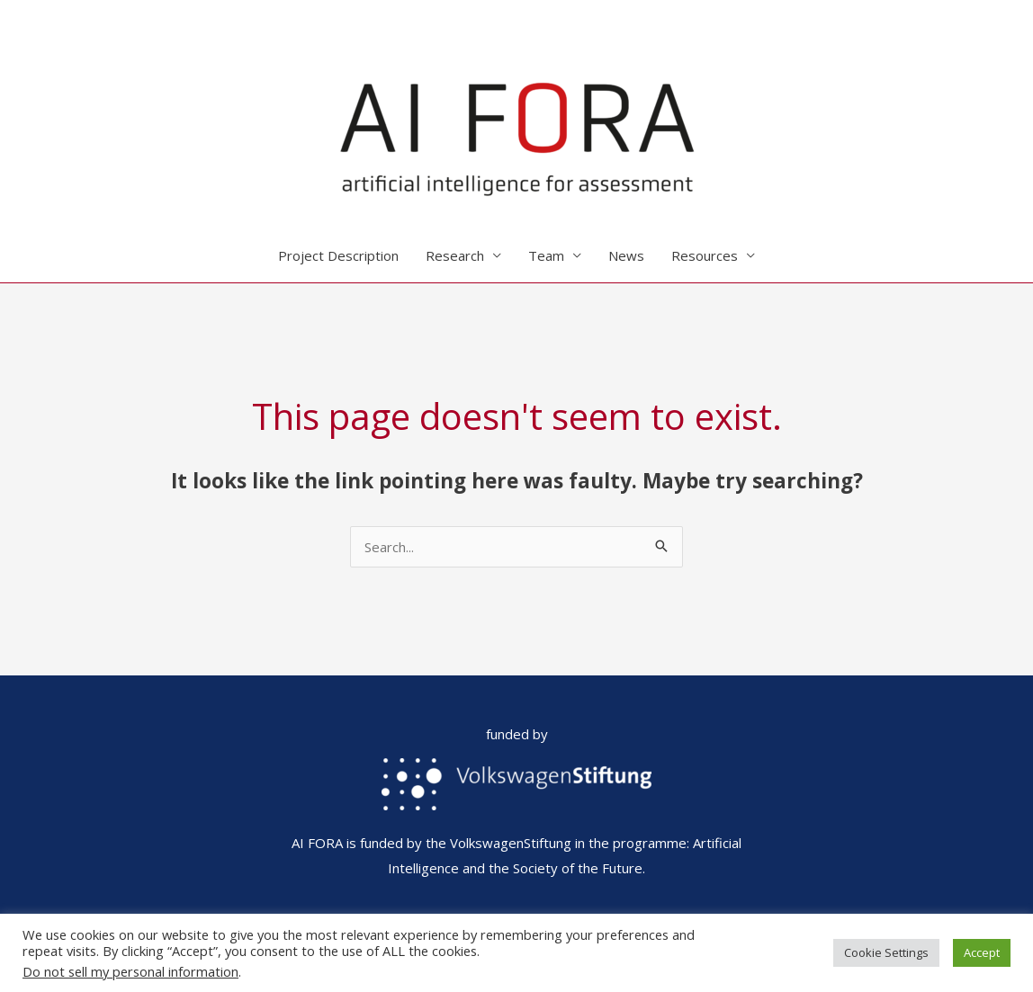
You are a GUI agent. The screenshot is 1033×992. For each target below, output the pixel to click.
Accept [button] (982, 952)
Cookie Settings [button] (886, 952)
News (626, 255)
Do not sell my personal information (130, 971)
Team (546, 255)
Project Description (338, 255)
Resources (704, 255)
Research (455, 255)
